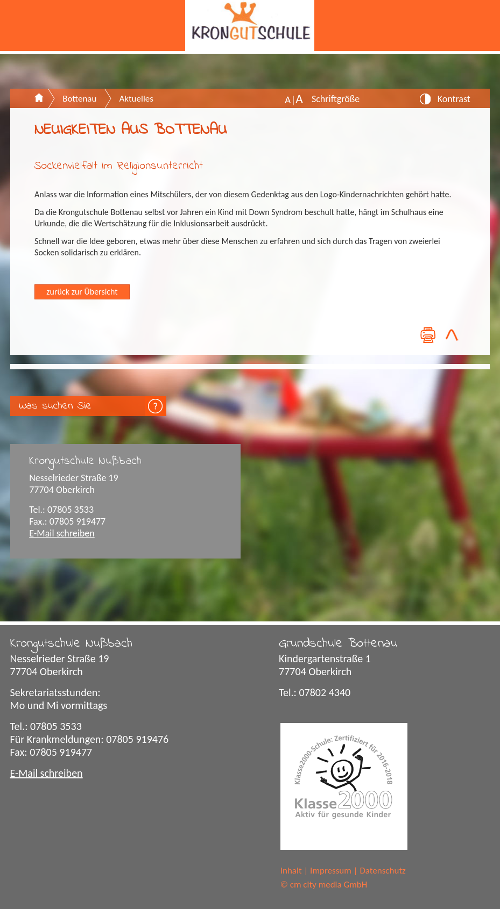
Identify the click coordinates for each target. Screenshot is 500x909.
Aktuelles (136, 98)
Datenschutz (382, 870)
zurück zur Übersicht (81, 292)
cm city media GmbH (329, 884)
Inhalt (291, 870)
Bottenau (79, 98)
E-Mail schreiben (62, 533)
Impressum (330, 870)
